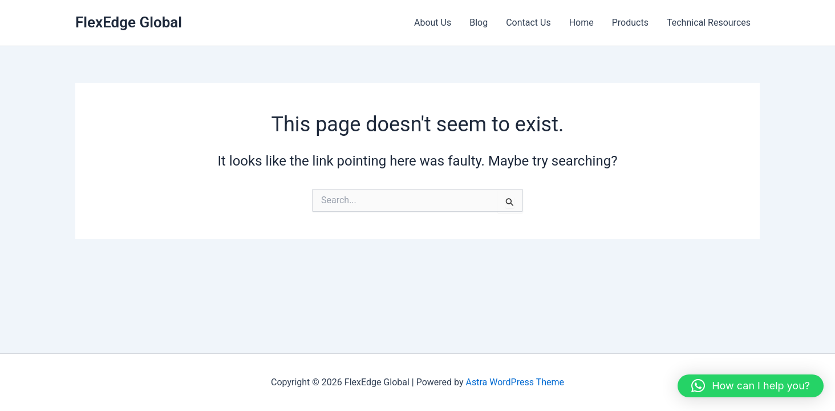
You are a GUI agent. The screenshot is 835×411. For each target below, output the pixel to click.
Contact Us (528, 22)
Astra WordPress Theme (515, 382)
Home (581, 22)
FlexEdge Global (128, 22)
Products (630, 22)
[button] (751, 385)
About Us (432, 22)
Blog (478, 22)
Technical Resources (709, 22)
